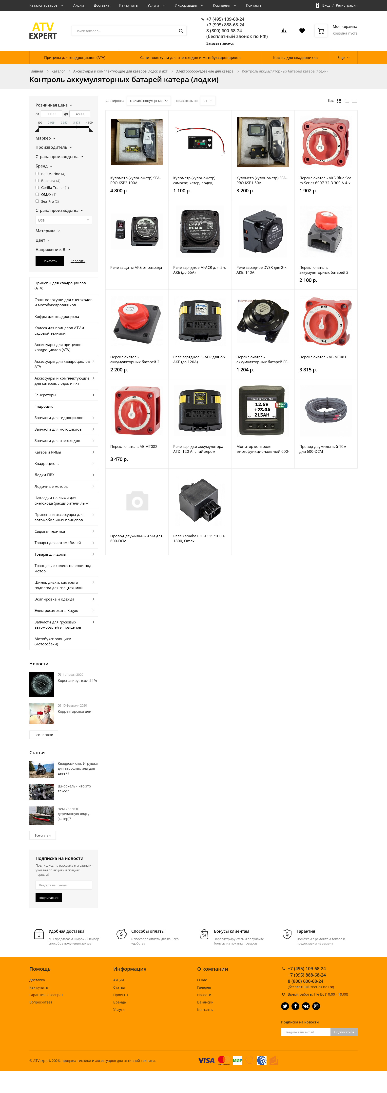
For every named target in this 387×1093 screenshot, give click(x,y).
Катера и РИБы (48, 452)
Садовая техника (50, 531)
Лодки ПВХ (45, 474)
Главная (36, 71)
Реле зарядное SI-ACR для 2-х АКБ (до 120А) (199, 359)
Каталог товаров (43, 5)
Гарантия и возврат (46, 994)
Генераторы (45, 394)
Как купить (128, 5)
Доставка (101, 5)
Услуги (154, 5)
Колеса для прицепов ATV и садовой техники (59, 330)
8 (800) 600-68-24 (224, 31)
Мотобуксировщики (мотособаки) (53, 641)
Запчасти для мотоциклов (58, 429)
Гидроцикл (45, 406)
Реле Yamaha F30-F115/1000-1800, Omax (199, 538)
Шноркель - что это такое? (74, 788)
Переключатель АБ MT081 (323, 356)
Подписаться (48, 897)
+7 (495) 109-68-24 (225, 19)
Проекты (120, 994)
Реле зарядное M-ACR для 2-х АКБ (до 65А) (199, 270)
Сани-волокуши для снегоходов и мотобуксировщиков (190, 57)
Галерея (204, 987)
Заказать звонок (220, 43)
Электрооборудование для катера (204, 71)
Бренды (120, 1002)
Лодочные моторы (52, 486)
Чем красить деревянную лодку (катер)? (73, 813)
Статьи (119, 987)
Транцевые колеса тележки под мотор (63, 568)
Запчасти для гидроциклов (59, 417)
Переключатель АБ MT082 (133, 446)
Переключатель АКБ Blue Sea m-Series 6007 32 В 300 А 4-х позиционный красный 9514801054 (325, 180)
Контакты (254, 5)
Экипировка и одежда (54, 599)
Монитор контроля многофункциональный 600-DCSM (262, 449)
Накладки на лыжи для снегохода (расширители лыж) (62, 500)
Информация (186, 5)
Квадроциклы (47, 463)
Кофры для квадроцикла (295, 57)
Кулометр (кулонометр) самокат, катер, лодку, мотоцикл (194, 180)
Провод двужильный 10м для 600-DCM (322, 449)
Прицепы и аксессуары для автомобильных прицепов (59, 517)
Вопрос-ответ (40, 1002)
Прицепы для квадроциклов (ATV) (74, 57)
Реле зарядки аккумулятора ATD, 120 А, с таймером (198, 449)
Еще (341, 57)
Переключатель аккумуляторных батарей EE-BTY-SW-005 (262, 359)
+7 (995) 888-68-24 (225, 25)
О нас (202, 980)
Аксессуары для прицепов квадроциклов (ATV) (58, 347)
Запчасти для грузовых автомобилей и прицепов (58, 624)
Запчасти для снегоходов (57, 440)
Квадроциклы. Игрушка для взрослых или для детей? (78, 768)
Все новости (44, 734)
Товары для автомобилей (58, 542)
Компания (222, 5)
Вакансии (205, 1002)
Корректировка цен (74, 711)
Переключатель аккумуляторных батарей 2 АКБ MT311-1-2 (323, 270)
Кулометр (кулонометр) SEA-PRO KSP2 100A (135, 180)
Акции (78, 5)
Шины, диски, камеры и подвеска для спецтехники (59, 585)
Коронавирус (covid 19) (77, 680)
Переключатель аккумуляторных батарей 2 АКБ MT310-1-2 (134, 359)
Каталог (58, 71)
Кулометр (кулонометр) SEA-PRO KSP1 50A (261, 180)
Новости (204, 994)
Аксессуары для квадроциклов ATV (62, 364)
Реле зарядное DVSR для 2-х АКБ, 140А (261, 270)
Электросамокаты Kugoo (56, 610)
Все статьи (43, 835)
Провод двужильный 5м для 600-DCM (136, 538)
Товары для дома (50, 554)
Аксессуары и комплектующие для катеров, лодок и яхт (120, 71)
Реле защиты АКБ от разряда (136, 267)
